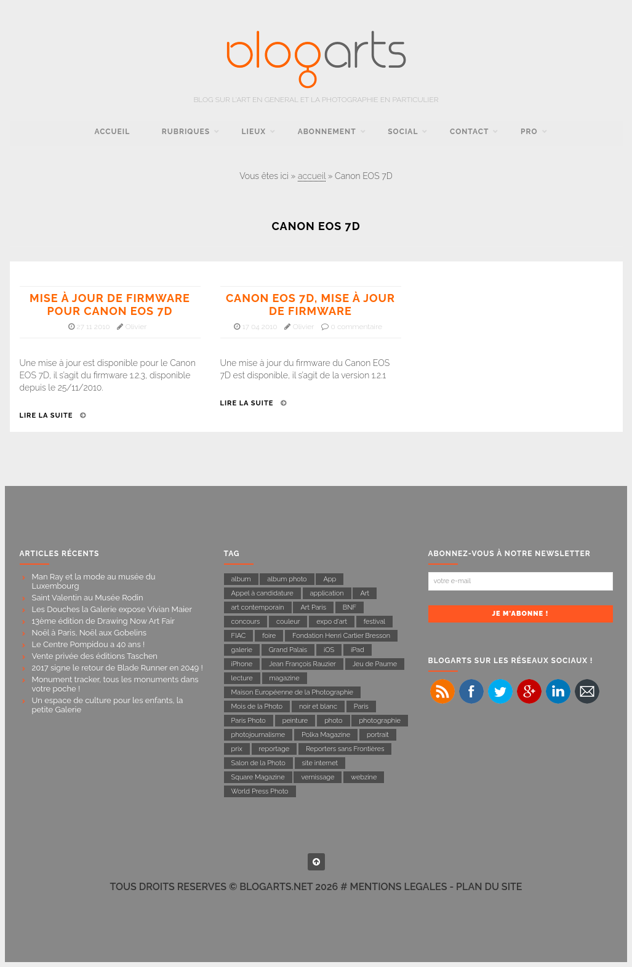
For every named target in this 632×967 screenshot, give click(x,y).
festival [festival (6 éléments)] (374, 622)
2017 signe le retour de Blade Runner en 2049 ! (117, 667)
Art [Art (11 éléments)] (364, 593)
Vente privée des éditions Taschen (95, 656)
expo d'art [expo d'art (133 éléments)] (331, 622)
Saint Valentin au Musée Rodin (87, 597)
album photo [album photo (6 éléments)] (286, 579)
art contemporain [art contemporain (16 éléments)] (257, 607)
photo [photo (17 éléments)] (333, 721)
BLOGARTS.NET (276, 887)
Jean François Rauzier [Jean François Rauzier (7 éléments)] (302, 664)
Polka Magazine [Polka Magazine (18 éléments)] (326, 735)
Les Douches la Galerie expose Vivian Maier (112, 609)
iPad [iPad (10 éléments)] (357, 650)
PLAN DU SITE (489, 887)
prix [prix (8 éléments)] (236, 749)
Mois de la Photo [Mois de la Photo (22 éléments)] (257, 706)
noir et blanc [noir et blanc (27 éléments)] (318, 706)
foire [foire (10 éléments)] (269, 636)
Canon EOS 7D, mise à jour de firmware (310, 304)
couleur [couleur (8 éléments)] (288, 622)
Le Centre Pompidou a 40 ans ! (88, 644)
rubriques (186, 131)
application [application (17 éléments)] (327, 593)
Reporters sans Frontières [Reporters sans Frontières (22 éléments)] (345, 749)
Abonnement (327, 131)
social (403, 131)
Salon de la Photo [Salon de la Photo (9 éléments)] (258, 763)
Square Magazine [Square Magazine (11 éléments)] (258, 777)
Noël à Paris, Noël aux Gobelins (89, 632)
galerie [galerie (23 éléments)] (241, 650)
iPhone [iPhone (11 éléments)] (242, 664)
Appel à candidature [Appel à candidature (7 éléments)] (262, 593)
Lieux (254, 131)
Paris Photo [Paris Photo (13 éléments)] (248, 721)
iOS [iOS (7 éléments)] (329, 650)
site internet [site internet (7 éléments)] (320, 763)
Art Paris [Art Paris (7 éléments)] (313, 607)
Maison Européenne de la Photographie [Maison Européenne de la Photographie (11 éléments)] (292, 692)
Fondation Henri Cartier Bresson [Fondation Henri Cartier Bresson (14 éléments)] (341, 636)
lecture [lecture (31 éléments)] (242, 678)
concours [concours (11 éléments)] (245, 622)
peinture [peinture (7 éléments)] (295, 721)
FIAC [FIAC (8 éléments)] (238, 636)
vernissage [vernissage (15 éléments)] (317, 777)
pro (529, 131)
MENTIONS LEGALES (398, 887)
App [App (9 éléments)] (329, 579)
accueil (112, 131)
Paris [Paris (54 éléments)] (361, 706)
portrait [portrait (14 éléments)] (378, 735)
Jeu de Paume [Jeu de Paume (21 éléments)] (375, 664)
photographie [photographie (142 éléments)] (380, 721)
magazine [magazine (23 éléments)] (285, 678)
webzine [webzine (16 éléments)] (364, 777)
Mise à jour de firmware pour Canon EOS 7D (110, 304)
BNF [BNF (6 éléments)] (349, 607)
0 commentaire (356, 326)
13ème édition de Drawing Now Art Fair (103, 621)
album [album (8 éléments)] (241, 579)
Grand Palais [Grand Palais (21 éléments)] (288, 650)
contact (469, 131)
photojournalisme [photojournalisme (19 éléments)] (258, 735)
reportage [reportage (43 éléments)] (274, 749)
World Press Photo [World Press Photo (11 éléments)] (260, 791)
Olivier (136, 326)
